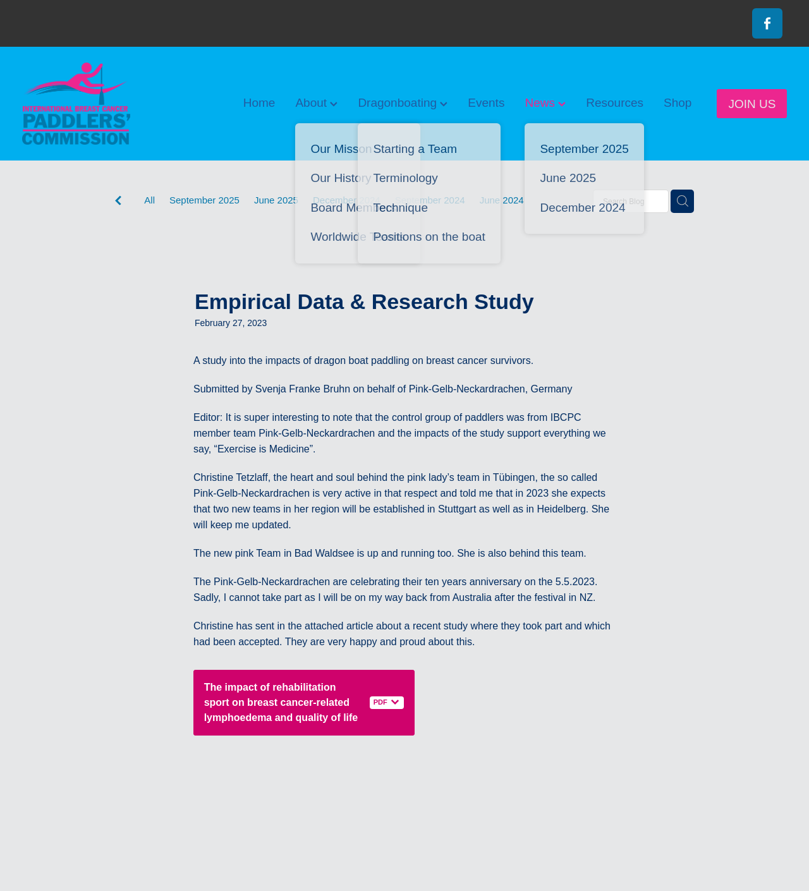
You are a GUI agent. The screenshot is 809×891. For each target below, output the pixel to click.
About (316, 102)
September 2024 (430, 200)
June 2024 (502, 200)
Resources (614, 102)
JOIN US (752, 104)
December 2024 (346, 200)
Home (259, 102)
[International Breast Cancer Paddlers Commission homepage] (98, 104)
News (545, 102)
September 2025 (204, 200)
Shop (677, 102)
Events (486, 102)
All (149, 200)
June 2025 (276, 200)
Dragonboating (402, 102)
